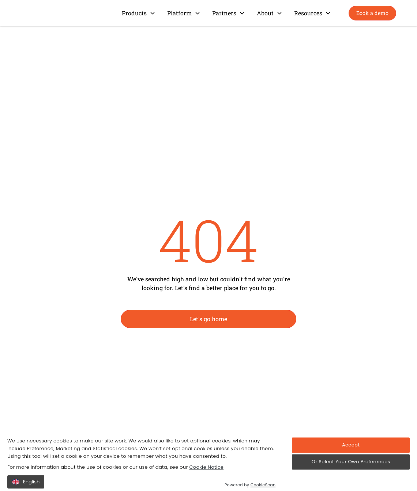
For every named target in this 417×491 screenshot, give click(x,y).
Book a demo (372, 12)
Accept (351, 455)
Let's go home (208, 319)
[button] (138, 13)
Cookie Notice (206, 477)
